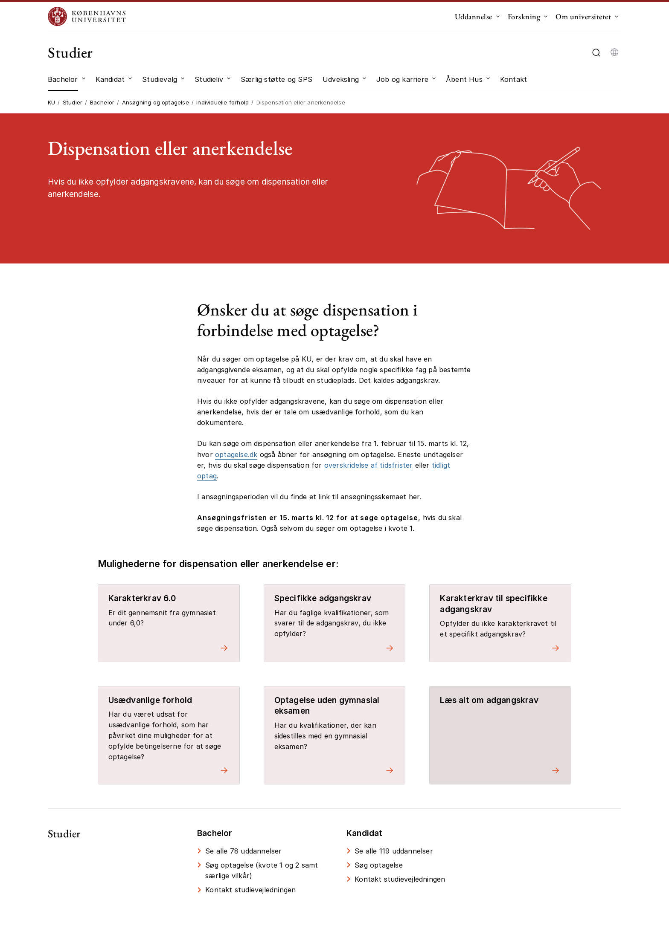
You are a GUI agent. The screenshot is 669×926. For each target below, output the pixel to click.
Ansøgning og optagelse (155, 102)
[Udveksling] (341, 79)
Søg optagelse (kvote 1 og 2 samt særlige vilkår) (261, 870)
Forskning (524, 16)
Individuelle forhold (222, 102)
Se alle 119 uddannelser (394, 851)
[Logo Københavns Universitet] (89, 16)
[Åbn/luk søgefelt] (596, 53)
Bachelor (102, 102)
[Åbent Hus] (464, 79)
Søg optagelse (379, 865)
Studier (70, 52)
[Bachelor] (63, 79)
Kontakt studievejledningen (250, 889)
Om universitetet (583, 16)
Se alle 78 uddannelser (243, 851)
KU (51, 102)
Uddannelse (473, 16)
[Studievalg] (159, 79)
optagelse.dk (236, 454)
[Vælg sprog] (614, 52)
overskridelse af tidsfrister (368, 465)
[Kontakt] (513, 79)
